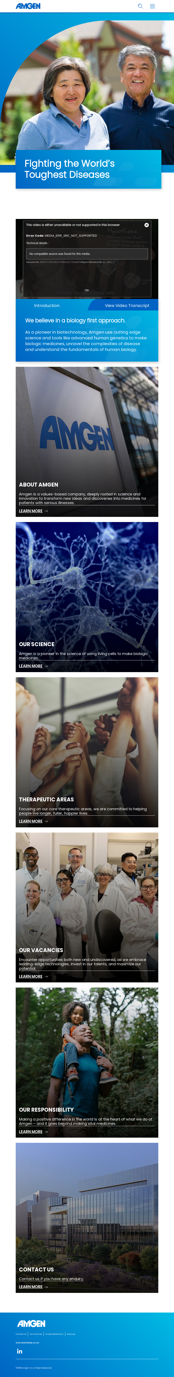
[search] (140, 6)
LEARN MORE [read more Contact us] (31, 1286)
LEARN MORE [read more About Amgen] (31, 511)
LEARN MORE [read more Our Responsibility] (31, 1131)
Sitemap (71, 1334)
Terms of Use (36, 1334)
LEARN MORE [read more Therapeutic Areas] (31, 821)
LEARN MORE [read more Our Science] (31, 666)
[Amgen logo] (28, 6)
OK (87, 290)
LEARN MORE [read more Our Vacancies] (31, 976)
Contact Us (21, 1334)
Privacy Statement (54, 1334)
